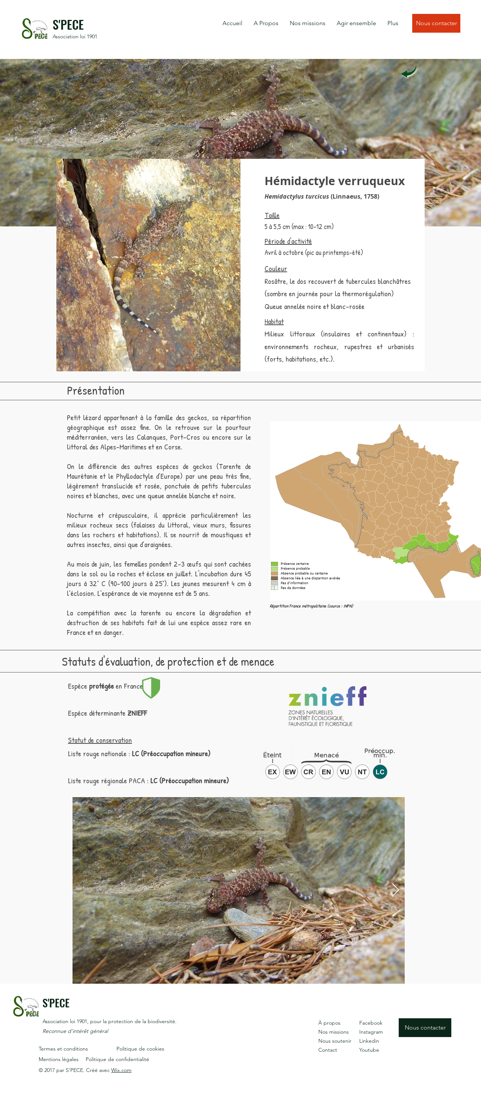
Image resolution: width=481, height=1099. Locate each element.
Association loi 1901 (75, 36)
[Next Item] (395, 890)
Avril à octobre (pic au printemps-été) (314, 252)
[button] (266, 23)
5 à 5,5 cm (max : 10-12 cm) (299, 226)
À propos (329, 1022)
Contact (327, 1049)
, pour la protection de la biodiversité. (132, 1021)
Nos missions (333, 1031)
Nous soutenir (334, 1040)
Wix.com (121, 1070)
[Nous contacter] (436, 23)
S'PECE (68, 24)
